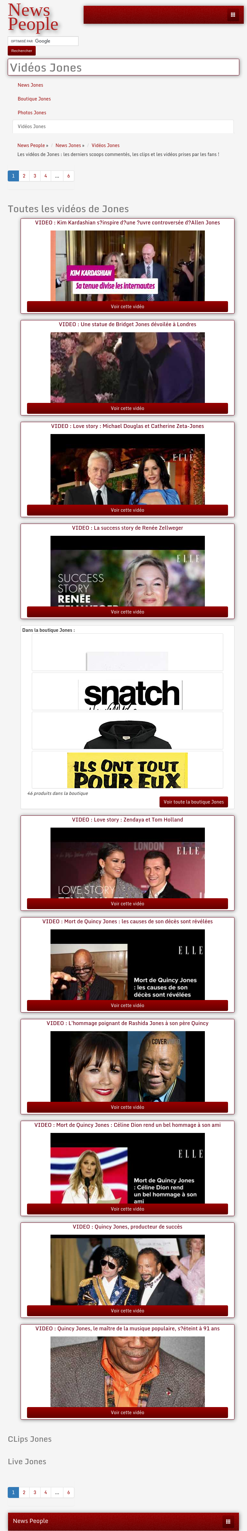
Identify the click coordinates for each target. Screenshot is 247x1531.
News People (30, 1521)
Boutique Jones (34, 98)
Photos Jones (32, 112)
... (57, 175)
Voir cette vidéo (127, 306)
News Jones (30, 85)
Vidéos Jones (32, 126)
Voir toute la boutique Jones (194, 801)
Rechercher (21, 51)
